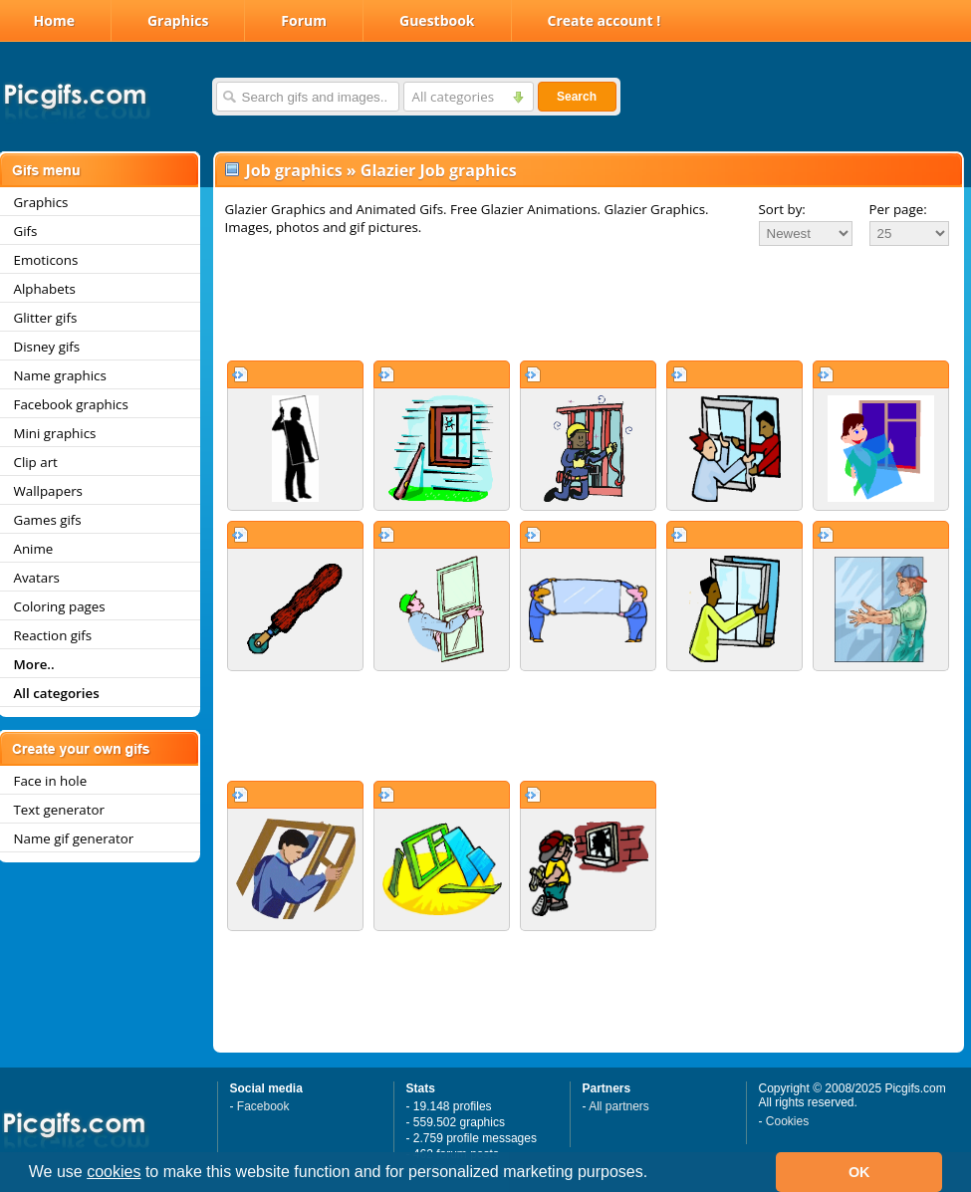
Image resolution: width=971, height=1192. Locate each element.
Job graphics (294, 170)
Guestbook (437, 20)
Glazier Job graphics (439, 170)
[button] (655, 1174)
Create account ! (604, 20)
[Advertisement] (588, 303)
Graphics (177, 20)
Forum (304, 20)
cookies (113, 1171)
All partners (619, 1106)
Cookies (787, 1121)
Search (577, 97)
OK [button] (859, 1172)
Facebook (263, 1106)
